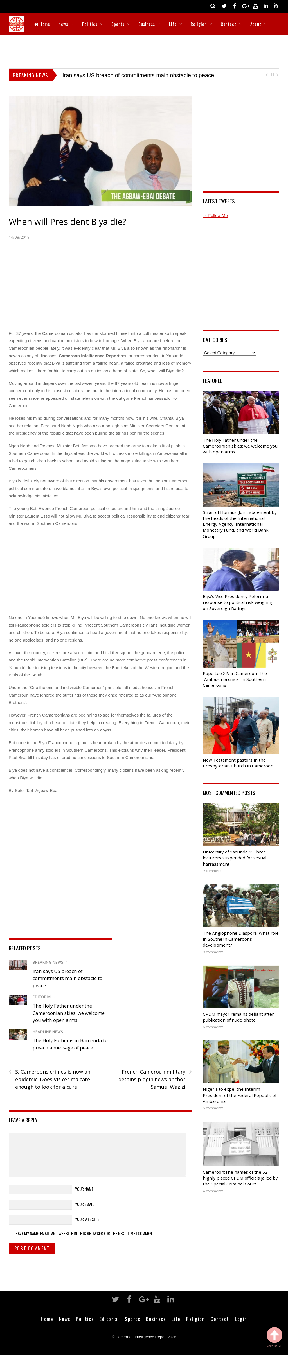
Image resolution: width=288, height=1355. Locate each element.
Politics (89, 24)
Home (42, 24)
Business (146, 24)
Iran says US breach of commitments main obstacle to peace (138, 75)
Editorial (42, 997)
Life (173, 24)
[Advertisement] (144, 50)
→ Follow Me (215, 215)
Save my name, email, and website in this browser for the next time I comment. (85, 1233)
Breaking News (48, 962)
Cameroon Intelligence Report (141, 1337)
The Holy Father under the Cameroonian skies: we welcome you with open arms (69, 1012)
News (63, 24)
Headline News (48, 1031)
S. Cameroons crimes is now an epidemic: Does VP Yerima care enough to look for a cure (49, 1079)
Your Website (87, 1219)
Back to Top (274, 1337)
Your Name (84, 1189)
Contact (228, 24)
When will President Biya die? (67, 221)
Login (241, 1318)
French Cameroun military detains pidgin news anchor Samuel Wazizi (155, 1079)
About (255, 24)
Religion (199, 24)
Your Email (84, 1204)
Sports (117, 24)
